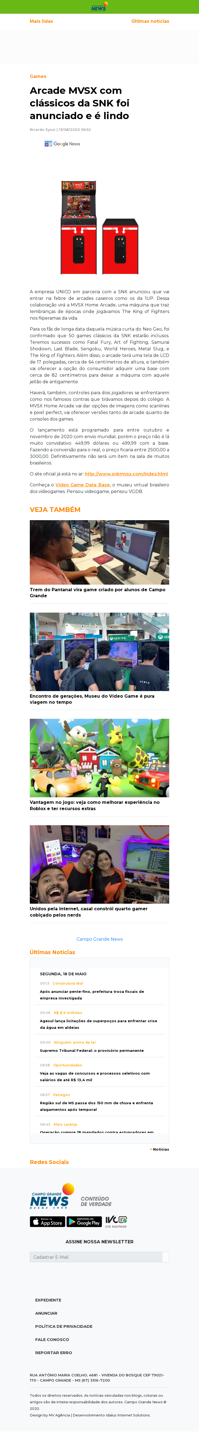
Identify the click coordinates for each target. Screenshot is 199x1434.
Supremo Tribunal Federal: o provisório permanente (92, 1051)
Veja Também (55, 510)
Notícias (159, 1149)
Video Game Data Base (82, 485)
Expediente (48, 1300)
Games (38, 76)
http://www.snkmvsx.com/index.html (126, 474)
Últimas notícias (150, 21)
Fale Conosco (52, 1339)
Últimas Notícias (52, 952)
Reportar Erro (53, 1352)
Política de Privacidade (63, 1326)
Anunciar (46, 1313)
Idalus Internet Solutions (128, 1415)
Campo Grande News (100, 939)
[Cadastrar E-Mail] (96, 1257)
